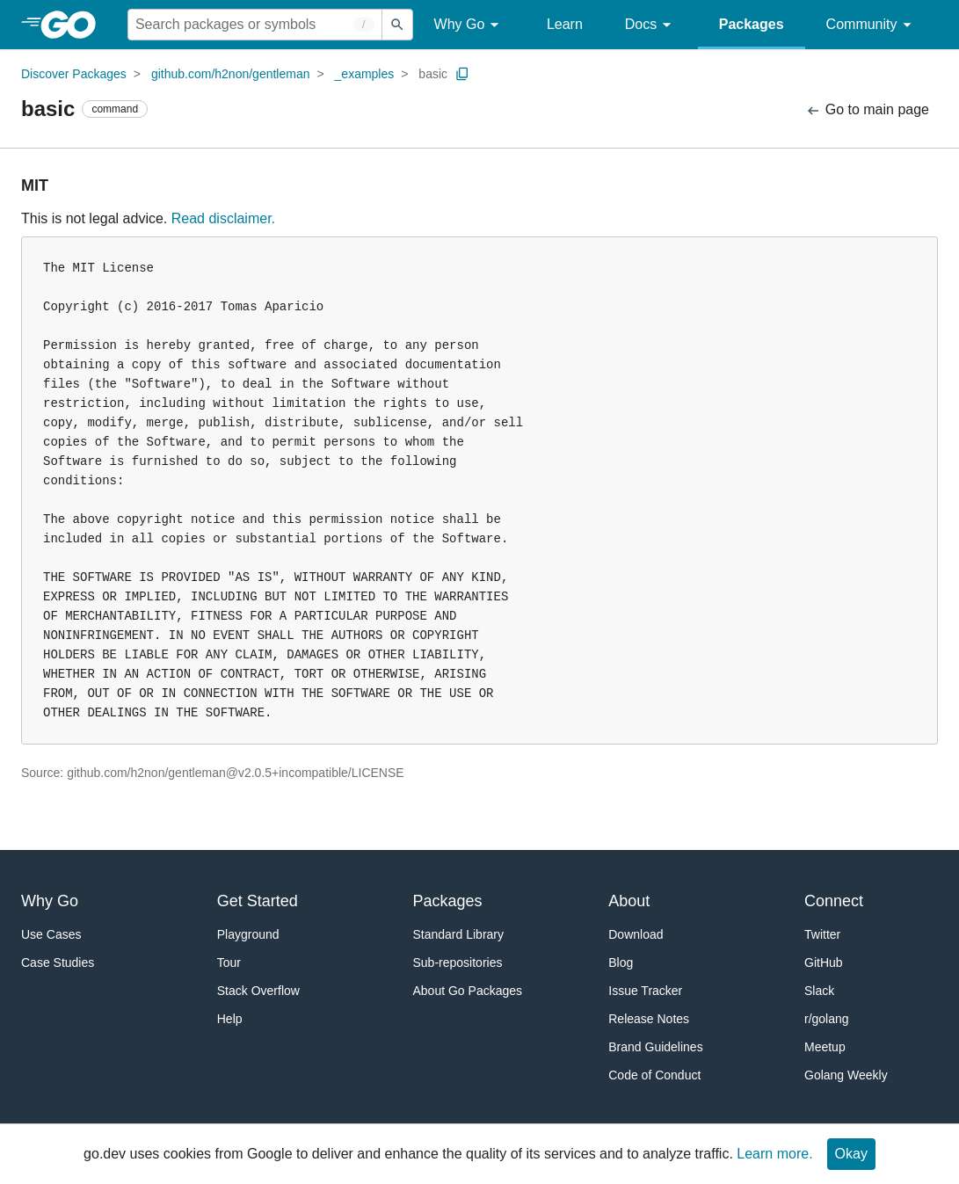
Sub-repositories (458, 962)
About (629, 901)
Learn (565, 24)
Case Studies (57, 962)
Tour (229, 962)
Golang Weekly (846, 1075)
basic (432, 74)
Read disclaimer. (223, 218)
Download (635, 934)
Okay (851, 1153)
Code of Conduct (654, 1075)
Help (230, 1019)
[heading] (74, 25)
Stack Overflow (258, 991)
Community (871, 25)
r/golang (826, 1019)
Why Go (469, 25)
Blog (620, 962)
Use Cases (51, 934)
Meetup (825, 1047)
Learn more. (774, 1153)
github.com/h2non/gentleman (230, 74)
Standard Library (459, 934)
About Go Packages (468, 991)
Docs (651, 25)
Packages (751, 24)
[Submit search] (397, 24)
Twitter (822, 934)
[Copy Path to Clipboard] (462, 74)
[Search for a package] (254, 24)
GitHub (823, 962)
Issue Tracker (645, 991)
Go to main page (867, 110)
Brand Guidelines (655, 1047)
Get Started (257, 901)
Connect (833, 901)
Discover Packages (74, 74)
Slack (819, 991)
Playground (248, 934)
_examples (365, 74)
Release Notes (648, 1019)
